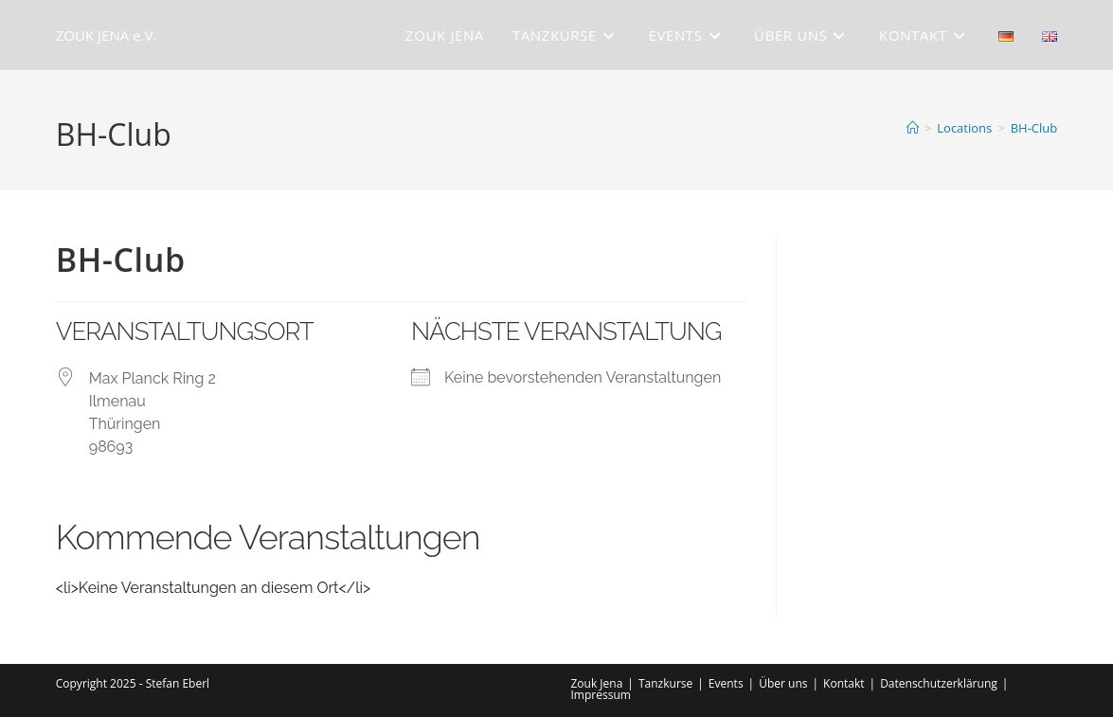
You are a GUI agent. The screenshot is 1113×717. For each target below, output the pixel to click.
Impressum (601, 695)
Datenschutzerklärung (938, 683)
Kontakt (843, 683)
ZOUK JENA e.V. (106, 35)
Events (726, 683)
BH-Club (1034, 127)
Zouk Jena (597, 683)
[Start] (913, 127)
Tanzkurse (665, 683)
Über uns (783, 683)
